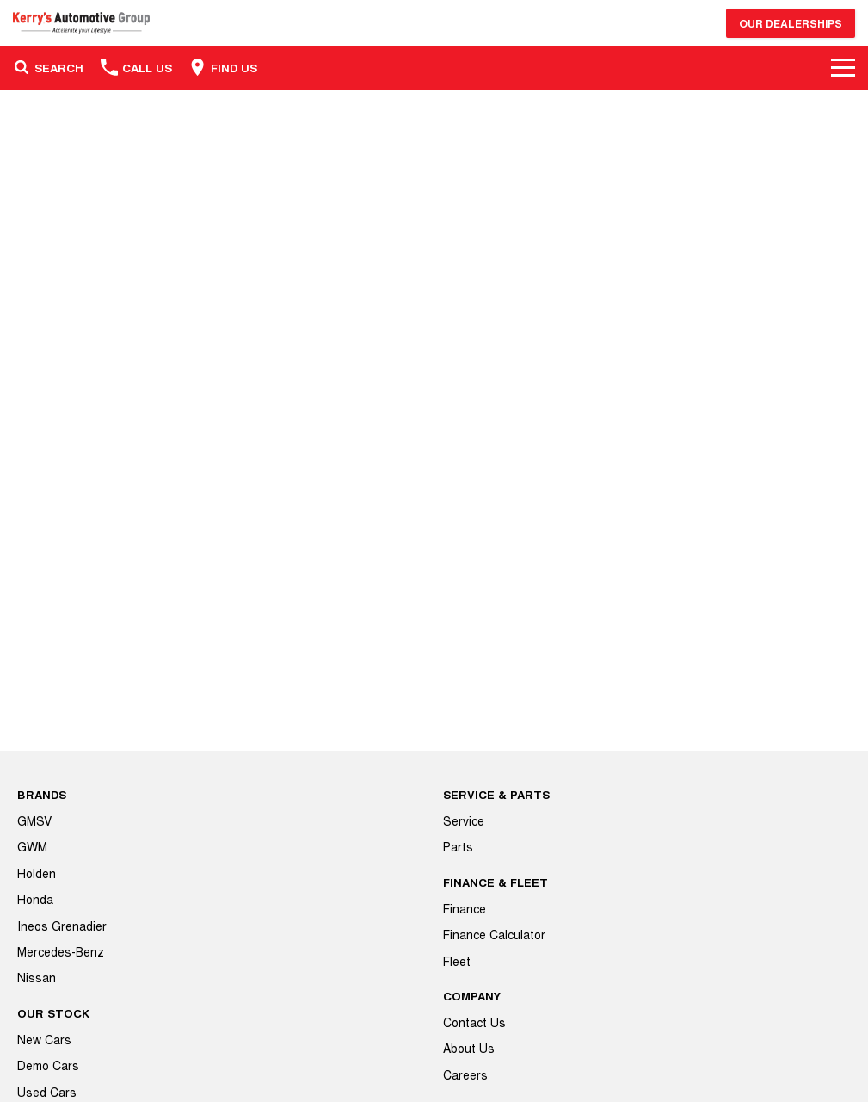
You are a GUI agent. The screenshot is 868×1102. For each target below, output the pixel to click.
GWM (32, 846)
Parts (458, 846)
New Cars (44, 1039)
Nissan (36, 977)
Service (463, 820)
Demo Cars (48, 1065)
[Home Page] (81, 23)
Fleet (457, 960)
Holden (36, 873)
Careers (465, 1074)
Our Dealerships (790, 23)
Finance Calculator (494, 934)
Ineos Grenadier (62, 925)
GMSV (34, 820)
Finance (464, 908)
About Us (469, 1047)
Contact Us (474, 1022)
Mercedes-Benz (60, 951)
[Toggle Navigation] (843, 67)
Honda (35, 898)
